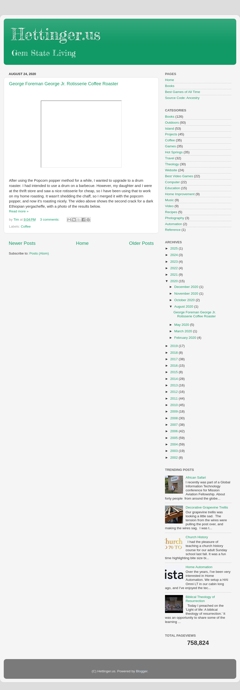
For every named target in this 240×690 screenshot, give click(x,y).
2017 (174, 359)
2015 (174, 372)
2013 (174, 385)
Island (169, 128)
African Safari (196, 477)
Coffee (26, 226)
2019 (174, 346)
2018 (174, 352)
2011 (174, 398)
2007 (174, 425)
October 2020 (185, 300)
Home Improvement (180, 194)
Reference (172, 230)
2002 (174, 457)
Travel (169, 158)
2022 (174, 268)
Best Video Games (179, 176)
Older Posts (141, 243)
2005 (174, 438)
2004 (174, 444)
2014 (174, 379)
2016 (174, 365)
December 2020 (186, 287)
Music (169, 200)
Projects (171, 134)
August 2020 (184, 306)
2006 (174, 431)
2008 (174, 418)
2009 (174, 411)
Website (171, 170)
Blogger (142, 671)
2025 (174, 248)
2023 (174, 261)
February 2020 (185, 338)
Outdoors (172, 122)
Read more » (18, 211)
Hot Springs (174, 152)
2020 (174, 281)
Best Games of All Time (182, 92)
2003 (174, 451)
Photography (174, 218)
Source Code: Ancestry (182, 98)
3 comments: (50, 219)
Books (169, 86)
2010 (174, 405)
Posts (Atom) (39, 253)
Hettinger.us (55, 34)
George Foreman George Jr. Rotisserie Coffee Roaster (63, 83)
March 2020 (183, 331)
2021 (174, 274)
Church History (197, 537)
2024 (174, 255)
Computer (172, 182)
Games (170, 146)
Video (169, 206)
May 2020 (182, 325)
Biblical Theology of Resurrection (200, 599)
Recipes (171, 212)
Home (82, 243)
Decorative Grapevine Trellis (207, 507)
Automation (173, 224)
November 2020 (186, 293)
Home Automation (199, 567)
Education (172, 188)
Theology (172, 164)
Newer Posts (22, 243)
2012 (174, 392)
